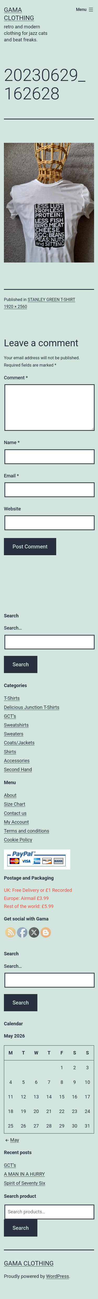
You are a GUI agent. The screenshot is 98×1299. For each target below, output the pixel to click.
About (10, 795)
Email (11, 475)
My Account (16, 822)
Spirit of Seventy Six (24, 1183)
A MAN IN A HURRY (24, 1174)
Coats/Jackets (19, 742)
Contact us (15, 813)
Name (12, 442)
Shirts (10, 751)
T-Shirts (12, 698)
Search (21, 1228)
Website (12, 508)
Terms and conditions (26, 831)
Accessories (17, 760)
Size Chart (14, 804)
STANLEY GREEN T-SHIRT (51, 299)
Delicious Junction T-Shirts (31, 707)
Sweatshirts (16, 725)
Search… (13, 628)
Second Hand (18, 769)
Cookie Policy (18, 839)
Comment (16, 377)
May (11, 1140)
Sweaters (13, 734)
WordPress (57, 1276)
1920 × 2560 (15, 306)
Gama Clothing (29, 1263)
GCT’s (10, 716)
